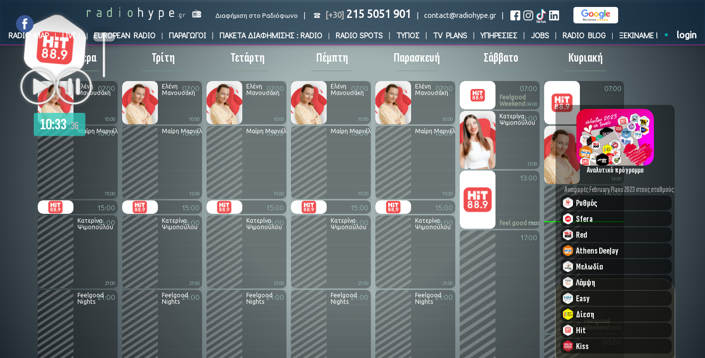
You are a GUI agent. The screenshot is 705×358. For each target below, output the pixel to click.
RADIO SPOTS (359, 35)
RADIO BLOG (584, 35)
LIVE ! (71, 35)
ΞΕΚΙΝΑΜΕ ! (638, 35)
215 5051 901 (368, 14)
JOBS (540, 35)
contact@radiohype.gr (460, 15)
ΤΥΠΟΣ (408, 35)
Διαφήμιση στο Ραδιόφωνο (256, 15)
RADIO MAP (28, 35)
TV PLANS (450, 35)
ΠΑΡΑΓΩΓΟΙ (187, 35)
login (687, 35)
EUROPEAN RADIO (124, 35)
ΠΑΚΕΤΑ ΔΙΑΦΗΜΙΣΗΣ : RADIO (270, 35)
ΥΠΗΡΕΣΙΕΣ (499, 35)
